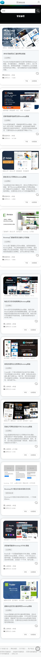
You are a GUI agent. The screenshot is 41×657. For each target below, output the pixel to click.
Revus (32, 295)
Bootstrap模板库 (2, 2)
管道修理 (28, 48)
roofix (19, 540)
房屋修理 (11, 48)
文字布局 (32, 483)
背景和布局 (9, 493)
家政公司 (5, 171)
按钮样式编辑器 (18, 652)
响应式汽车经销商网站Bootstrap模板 (17, 301)
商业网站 (20, 358)
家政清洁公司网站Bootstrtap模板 (15, 177)
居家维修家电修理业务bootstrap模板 (16, 116)
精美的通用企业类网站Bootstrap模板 (17, 364)
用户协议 (31, 648)
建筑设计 (13, 421)
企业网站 (7, 58)
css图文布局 (18, 483)
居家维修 (5, 110)
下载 (26, 81)
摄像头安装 (7, 600)
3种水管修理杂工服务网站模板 (14, 54)
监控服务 (15, 600)
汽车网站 (15, 295)
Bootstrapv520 (26, 540)
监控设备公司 (30, 600)
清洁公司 (12, 171)
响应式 (27, 295)
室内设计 (19, 231)
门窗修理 (5, 231)
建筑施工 (18, 48)
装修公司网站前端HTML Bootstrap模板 (18, 427)
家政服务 (19, 171)
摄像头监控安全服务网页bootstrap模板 (18, 606)
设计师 (19, 421)
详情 (25, 330)
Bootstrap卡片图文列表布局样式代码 (17, 489)
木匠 (21, 110)
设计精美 (7, 358)
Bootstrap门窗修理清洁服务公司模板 (16, 237)
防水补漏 (13, 540)
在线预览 (34, 81)
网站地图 (14, 648)
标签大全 (5, 648)
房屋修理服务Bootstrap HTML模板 (16, 546)
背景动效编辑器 (31, 652)
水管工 (5, 48)
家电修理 (12, 110)
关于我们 (22, 648)
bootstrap (25, 231)
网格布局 (25, 483)
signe (31, 421)
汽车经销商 (7, 295)
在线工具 (15, 654)
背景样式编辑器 (5, 652)
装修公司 (7, 421)
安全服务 (21, 600)
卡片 (11, 483)
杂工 (23, 48)
